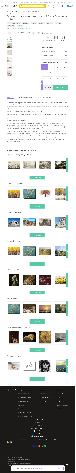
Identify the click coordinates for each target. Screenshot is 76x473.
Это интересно (44, 2)
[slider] (42, 84)
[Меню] (2, 6)
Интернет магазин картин (26, 390)
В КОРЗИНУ (60, 88)
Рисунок (20, 26)
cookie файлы (38, 468)
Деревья (25, 23)
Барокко (49, 23)
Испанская (11, 26)
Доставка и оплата (63, 2)
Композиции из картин (25, 416)
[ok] (8, 442)
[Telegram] (68, 6)
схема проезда (51, 439)
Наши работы (15, 2)
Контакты (71, 2)
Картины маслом (23, 401)
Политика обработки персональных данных (19, 459)
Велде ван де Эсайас (14, 23)
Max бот (38, 431)
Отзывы (26, 2)
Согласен (58, 468)
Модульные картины (24, 412)
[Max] (62, 6)
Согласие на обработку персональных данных (19, 463)
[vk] (11, 442)
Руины (34, 23)
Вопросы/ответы (45, 397)
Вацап (65, 6)
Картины (21, 405)
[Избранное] (70, 6)
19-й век (58, 23)
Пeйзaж (41, 23)
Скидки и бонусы (53, 2)
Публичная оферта (12, 461)
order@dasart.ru (38, 428)
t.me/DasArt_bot (38, 436)
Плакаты (20, 409)
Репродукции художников (25, 397)
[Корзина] (72, 6)
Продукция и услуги (34, 2)
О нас (21, 2)
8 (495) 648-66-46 (55, 5)
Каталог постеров (23, 394)
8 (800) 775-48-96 (55, 7)
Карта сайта (43, 401)
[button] (67, 165)
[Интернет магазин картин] (11, 6)
